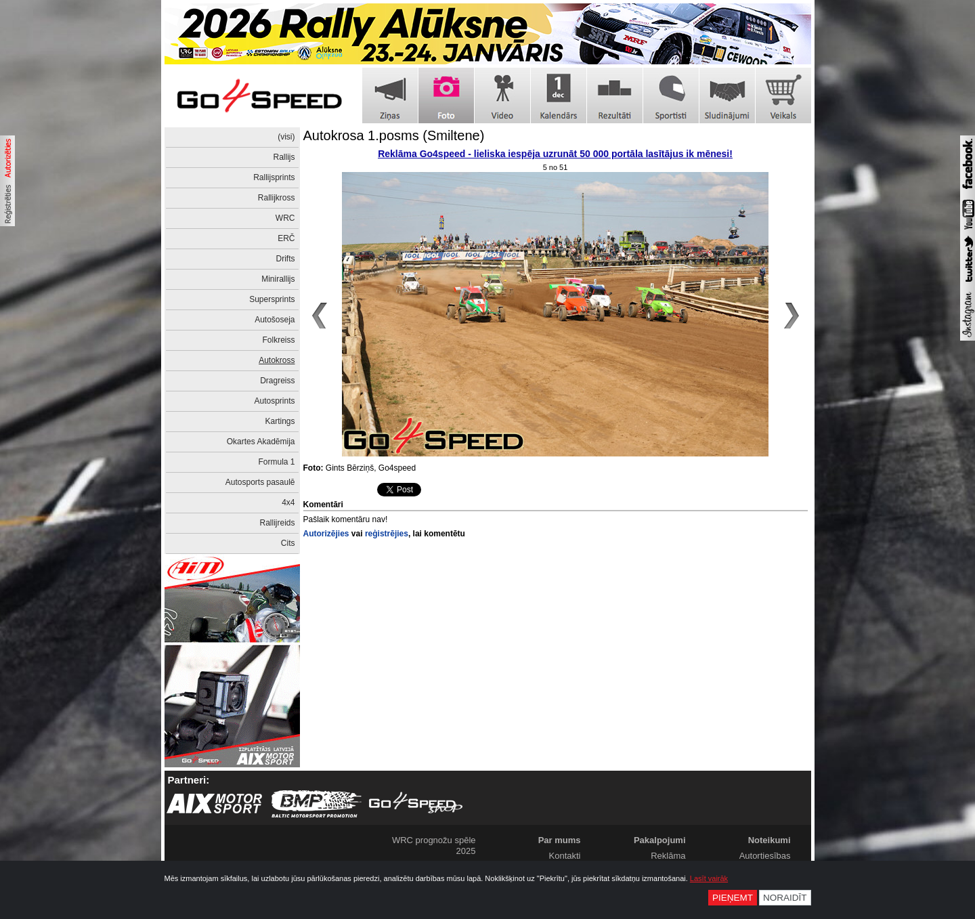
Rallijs (284, 157)
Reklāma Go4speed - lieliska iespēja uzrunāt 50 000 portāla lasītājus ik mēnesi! (555, 153)
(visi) (286, 137)
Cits (288, 543)
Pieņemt (732, 898)
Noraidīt (785, 898)
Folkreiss (278, 340)
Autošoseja (275, 319)
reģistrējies (386, 533)
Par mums (559, 840)
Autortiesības (765, 856)
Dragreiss (277, 380)
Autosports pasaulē (260, 482)
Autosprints (274, 401)
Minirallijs (278, 279)
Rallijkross (276, 197)
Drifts (285, 258)
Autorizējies (326, 533)
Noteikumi (769, 840)
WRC (285, 218)
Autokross (277, 360)
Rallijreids (277, 523)
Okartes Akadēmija (261, 441)
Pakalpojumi (660, 840)
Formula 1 (276, 462)
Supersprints (272, 299)
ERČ (286, 238)
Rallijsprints (274, 177)
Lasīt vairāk (709, 878)
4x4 (288, 502)
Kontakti (565, 856)
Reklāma (668, 856)
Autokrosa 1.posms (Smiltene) (394, 135)
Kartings (280, 421)
